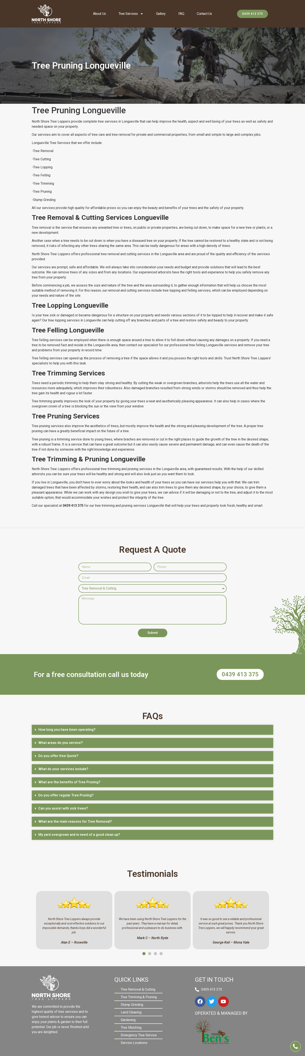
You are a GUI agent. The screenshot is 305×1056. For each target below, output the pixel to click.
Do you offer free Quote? (58, 756)
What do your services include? (63, 769)
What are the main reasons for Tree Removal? (75, 821)
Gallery (161, 14)
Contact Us (204, 14)
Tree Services (131, 13)
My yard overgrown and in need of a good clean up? (79, 835)
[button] (152, 730)
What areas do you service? (60, 743)
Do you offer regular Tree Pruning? (66, 795)
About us (99, 14)
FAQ (181, 14)
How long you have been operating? (67, 730)
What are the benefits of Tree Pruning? (69, 782)
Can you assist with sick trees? (63, 808)
